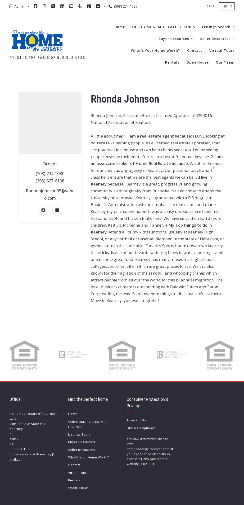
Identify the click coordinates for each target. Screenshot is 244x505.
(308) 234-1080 (50, 174)
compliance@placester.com (148, 448)
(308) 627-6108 (50, 181)
